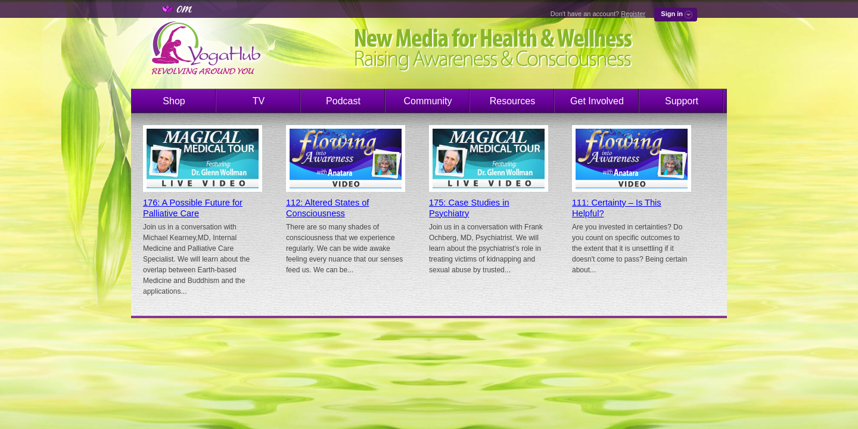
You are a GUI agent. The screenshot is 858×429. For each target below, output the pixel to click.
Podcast (343, 101)
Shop (174, 101)
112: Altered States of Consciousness (327, 208)
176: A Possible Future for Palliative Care (193, 208)
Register (633, 13)
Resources (512, 101)
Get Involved (597, 101)
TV (259, 101)
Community (428, 101)
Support (681, 101)
